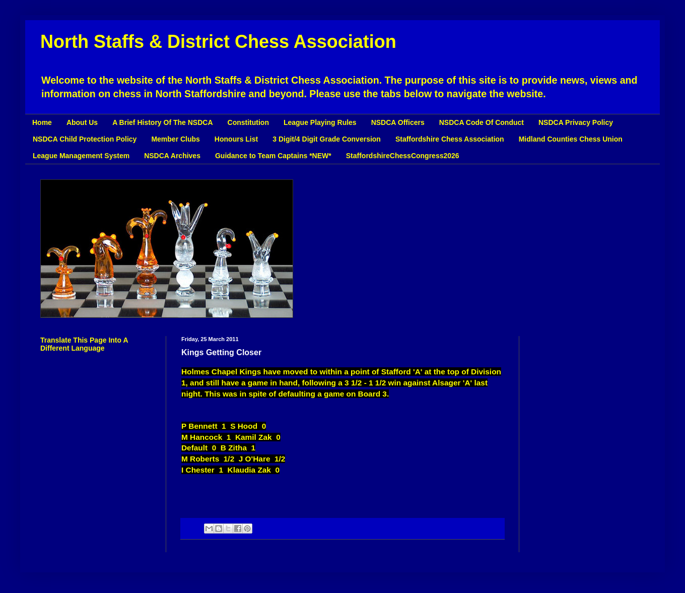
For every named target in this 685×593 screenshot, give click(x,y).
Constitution (248, 122)
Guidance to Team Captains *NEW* (273, 156)
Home (42, 122)
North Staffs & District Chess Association (218, 41)
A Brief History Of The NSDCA (162, 122)
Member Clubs (175, 139)
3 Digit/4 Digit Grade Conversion (326, 139)
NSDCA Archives (172, 156)
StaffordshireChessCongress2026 (402, 156)
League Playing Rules (320, 122)
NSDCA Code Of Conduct (481, 122)
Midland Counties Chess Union (571, 139)
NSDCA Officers (398, 122)
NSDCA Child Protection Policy (84, 139)
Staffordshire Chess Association (449, 139)
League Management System (81, 156)
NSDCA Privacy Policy (575, 122)
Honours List (236, 139)
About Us (82, 122)
